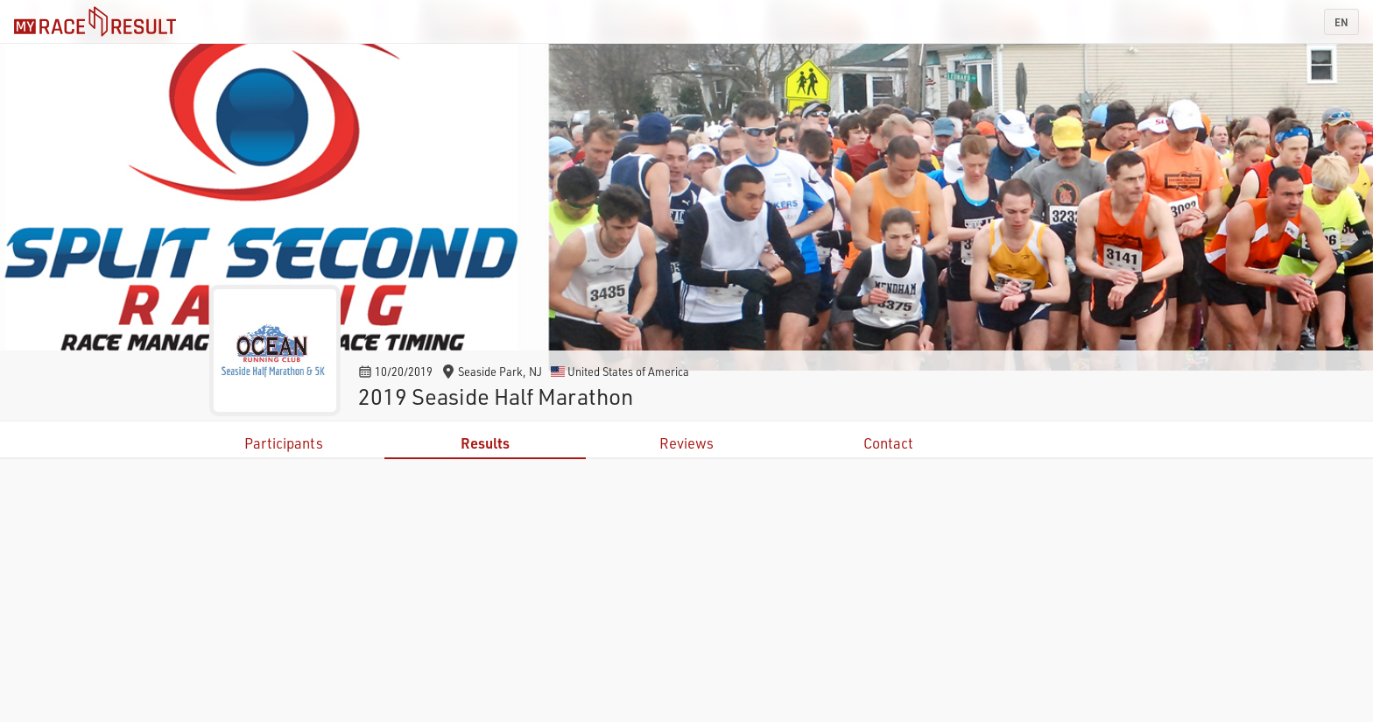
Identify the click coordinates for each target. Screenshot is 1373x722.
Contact (888, 443)
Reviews (686, 443)
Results (485, 443)
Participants (283, 443)
